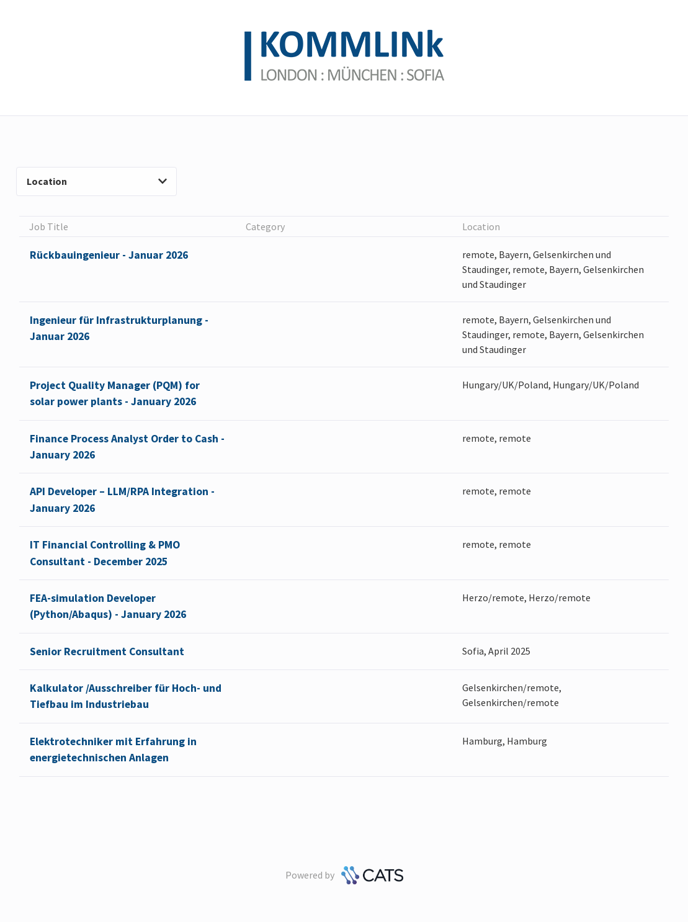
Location (97, 181)
